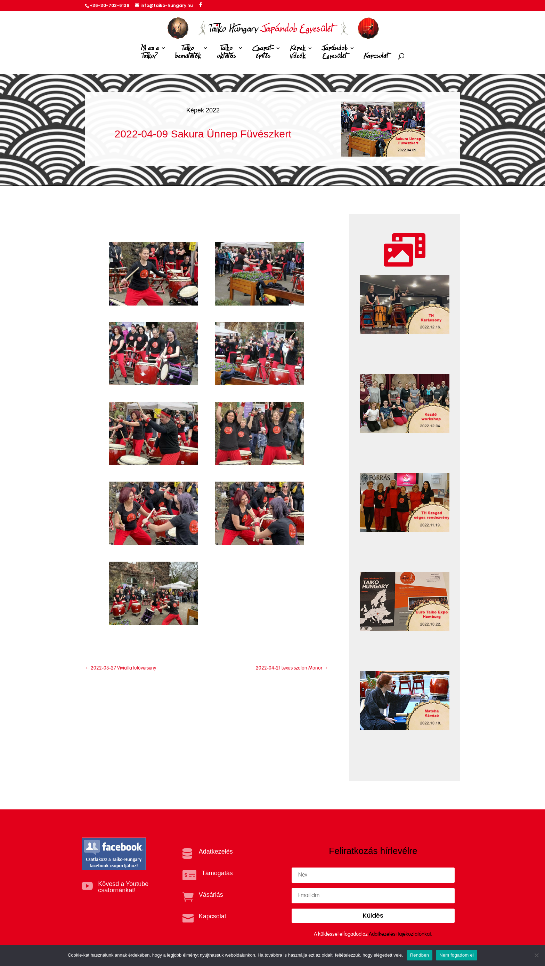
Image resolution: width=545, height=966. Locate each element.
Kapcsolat (376, 56)
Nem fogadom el (456, 955)
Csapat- (263, 53)
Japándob (335, 53)
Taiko (188, 53)
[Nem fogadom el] (536, 955)
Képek (298, 53)
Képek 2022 (203, 110)
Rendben (419, 955)
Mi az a (150, 53)
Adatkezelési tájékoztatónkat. (400, 934)
